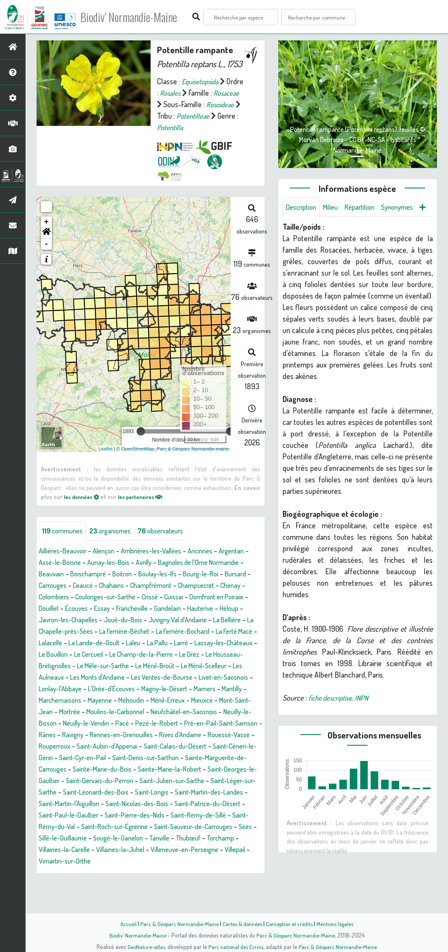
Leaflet (106, 459)
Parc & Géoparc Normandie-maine (193, 459)
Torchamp (88, 884)
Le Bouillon (222, 666)
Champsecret (59, 608)
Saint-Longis (118, 827)
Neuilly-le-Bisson (97, 746)
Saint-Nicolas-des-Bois (129, 838)
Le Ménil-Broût (126, 689)
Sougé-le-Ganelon (184, 873)
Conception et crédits (291, 923)
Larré (121, 666)
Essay (203, 620)
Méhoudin (170, 723)
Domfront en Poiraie (96, 620)
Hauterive (88, 631)
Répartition (367, 207)
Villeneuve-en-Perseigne (76, 896)
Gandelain (53, 631)
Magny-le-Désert (177, 712)
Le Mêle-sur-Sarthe (68, 689)
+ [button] (46, 233)
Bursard (75, 597)
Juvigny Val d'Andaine (71, 643)
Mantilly (50, 723)
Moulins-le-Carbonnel (164, 735)
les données (84, 508)
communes (64, 542)
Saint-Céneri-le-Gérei (146, 781)
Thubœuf (53, 884)
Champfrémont (217, 597)
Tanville (230, 873)
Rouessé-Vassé (115, 769)
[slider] (141, 443)
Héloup (120, 631)
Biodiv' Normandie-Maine (140, 17)
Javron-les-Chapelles (170, 631)
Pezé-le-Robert (232, 746)
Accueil (122, 923)
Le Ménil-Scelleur (181, 689)
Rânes (134, 758)
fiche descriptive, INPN (341, 719)
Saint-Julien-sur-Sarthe (112, 815)
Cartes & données (241, 923)
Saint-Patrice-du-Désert (206, 838)
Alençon (110, 562)
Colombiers (132, 608)
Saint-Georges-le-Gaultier (172, 804)
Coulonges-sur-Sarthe (189, 608)
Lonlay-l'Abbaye (62, 712)
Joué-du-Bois (230, 631)
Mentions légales (340, 923)
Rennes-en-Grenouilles (215, 758)
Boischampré (131, 585)
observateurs (171, 542)
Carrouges (109, 597)
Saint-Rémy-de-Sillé (212, 850)
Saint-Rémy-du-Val (67, 861)
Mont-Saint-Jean (68, 735)
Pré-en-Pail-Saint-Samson (78, 758)
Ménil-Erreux (210, 723)
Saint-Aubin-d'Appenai (220, 769)
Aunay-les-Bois (149, 574)
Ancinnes (217, 562)
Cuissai (49, 620)
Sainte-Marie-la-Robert (93, 804)
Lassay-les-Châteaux (167, 666)
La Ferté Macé (154, 654)
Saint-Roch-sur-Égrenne (139, 861)
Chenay (97, 608)
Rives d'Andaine (62, 769)
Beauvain (91, 585)
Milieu (335, 207)
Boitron (168, 585)
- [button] (46, 256)
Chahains (173, 597)
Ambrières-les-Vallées (163, 562)
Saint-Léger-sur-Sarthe (189, 815)
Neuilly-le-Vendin (155, 746)
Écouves (175, 620)
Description (303, 207)
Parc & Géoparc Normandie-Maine (176, 923)
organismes (116, 542)
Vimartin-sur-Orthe (179, 896)
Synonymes (408, 207)
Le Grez (157, 677)
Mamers (221, 712)
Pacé (195, 746)
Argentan (53, 574)
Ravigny (161, 758)
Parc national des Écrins (235, 946)
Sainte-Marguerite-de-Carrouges (150, 792)
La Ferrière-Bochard (97, 654)
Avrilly (188, 574)
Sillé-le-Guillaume (124, 873)
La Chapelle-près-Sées (182, 643)
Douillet (144, 620)
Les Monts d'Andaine (69, 700)
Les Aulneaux (234, 689)
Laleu (69, 666)
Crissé (239, 608)
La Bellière (126, 643)
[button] (46, 244)
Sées (84, 873)
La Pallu (95, 666)
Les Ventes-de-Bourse (141, 700)
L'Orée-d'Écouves (119, 712)
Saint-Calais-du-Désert (73, 781)
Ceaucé (142, 597)
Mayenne (135, 723)
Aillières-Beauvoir (65, 562)
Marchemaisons (91, 723)
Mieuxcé (248, 723)
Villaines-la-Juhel (199, 884)
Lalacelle (194, 654)
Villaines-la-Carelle (138, 884)
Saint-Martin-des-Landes (180, 827)
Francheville (236, 620)
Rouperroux (163, 769)
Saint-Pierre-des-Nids (143, 850)
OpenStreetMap (137, 459)
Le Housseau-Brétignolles (214, 677)
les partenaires (148, 508)
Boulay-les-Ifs (207, 585)
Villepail (132, 896)
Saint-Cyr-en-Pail (210, 781)
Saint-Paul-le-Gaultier (71, 850)
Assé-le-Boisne (96, 574)
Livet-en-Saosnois (209, 700)
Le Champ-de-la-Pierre (105, 677)
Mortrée (112, 735)
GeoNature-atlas (143, 946)
